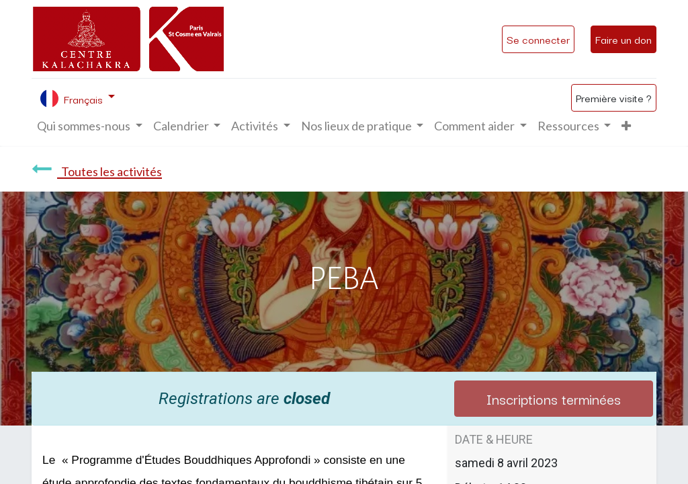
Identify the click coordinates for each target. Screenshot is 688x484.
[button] (626, 126)
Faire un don (623, 39)
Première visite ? (614, 97)
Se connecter (538, 39)
